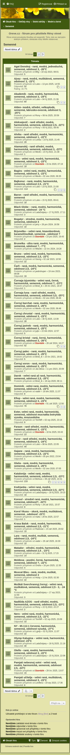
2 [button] (38, 54)
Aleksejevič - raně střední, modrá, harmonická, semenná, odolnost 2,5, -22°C (39, 123)
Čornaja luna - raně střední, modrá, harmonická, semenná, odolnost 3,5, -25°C (39, 294)
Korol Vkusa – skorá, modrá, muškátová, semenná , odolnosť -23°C (38, 513)
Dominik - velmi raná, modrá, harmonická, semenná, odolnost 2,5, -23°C (39, 387)
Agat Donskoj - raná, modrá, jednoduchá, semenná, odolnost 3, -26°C (38, 68)
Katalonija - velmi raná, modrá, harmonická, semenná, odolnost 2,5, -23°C (39, 475)
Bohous (38, 479)
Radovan (39, 529)
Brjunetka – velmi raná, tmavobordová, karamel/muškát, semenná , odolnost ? (37, 232)
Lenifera (39, 683)
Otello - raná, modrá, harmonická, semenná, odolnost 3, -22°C (34, 651)
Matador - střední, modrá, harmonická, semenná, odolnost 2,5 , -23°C (37, 549)
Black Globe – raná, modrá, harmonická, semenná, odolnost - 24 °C (38, 208)
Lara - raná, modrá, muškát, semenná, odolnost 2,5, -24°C (36, 537)
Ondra (38, 565)
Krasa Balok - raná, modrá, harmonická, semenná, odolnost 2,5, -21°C (37, 525)
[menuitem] (10, 4)
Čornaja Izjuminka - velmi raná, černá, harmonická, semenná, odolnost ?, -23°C (38, 282)
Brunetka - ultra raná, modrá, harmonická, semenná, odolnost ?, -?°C (39, 245)
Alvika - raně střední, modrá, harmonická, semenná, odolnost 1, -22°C (38, 136)
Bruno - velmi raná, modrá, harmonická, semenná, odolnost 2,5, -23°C (37, 255)
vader (37, 391)
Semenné (9, 44)
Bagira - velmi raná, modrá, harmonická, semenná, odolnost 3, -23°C (38, 172)
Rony (37, 115)
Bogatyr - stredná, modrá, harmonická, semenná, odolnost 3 (37, 220)
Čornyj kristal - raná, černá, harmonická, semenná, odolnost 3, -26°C (38, 339)
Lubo (37, 84)
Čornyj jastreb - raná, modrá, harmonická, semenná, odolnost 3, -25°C (39, 327)
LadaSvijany (41, 212)
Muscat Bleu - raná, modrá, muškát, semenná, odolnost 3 (35, 573)
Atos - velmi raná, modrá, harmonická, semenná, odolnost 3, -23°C (36, 160)
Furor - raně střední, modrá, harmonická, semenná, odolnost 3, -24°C (38, 440)
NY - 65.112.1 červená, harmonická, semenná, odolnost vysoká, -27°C (35, 627)
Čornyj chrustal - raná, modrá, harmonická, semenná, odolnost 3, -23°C (39, 315)
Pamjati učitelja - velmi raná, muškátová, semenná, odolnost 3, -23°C (38, 679)
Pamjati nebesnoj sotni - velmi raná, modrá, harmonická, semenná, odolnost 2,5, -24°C (37, 665)
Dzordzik (39, 164)
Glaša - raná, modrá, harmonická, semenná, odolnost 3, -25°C (34, 464)
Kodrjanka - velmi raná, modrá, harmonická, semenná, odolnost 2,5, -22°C (39, 488)
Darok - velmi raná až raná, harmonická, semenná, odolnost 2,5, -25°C (37, 377)
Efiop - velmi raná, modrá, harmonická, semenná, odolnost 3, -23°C (37, 399)
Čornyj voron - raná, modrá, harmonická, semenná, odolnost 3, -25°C (38, 365)
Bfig (37, 72)
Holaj (37, 577)
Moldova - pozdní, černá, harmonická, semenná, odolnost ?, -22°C (36, 561)
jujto (37, 331)
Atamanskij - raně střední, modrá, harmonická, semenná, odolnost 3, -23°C (38, 148)
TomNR (38, 420)
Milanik (38, 249)
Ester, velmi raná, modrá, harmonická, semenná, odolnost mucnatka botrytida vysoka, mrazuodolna (37, 414)
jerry (37, 224)
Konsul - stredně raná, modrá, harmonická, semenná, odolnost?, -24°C (39, 500)
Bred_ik (38, 286)
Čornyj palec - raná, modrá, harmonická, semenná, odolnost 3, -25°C (38, 353)
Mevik (38, 152)
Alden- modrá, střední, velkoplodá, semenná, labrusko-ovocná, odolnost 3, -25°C (37, 110)
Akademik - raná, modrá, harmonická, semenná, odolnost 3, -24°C (36, 95)
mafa (37, 517)
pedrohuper (40, 271)
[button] (43, 54)
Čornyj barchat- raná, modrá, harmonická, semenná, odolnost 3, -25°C (39, 304)
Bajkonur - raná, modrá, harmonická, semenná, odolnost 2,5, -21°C (36, 182)
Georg (38, 259)
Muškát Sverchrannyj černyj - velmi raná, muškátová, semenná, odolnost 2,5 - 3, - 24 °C (39, 587)
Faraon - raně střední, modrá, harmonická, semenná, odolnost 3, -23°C (39, 428)
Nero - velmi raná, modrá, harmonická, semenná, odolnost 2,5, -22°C (37, 615)
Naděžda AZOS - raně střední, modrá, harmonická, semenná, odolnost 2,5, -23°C (39, 603)
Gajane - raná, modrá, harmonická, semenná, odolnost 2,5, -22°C (34, 452)
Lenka (38, 140)
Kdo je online (12, 710)
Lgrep (38, 631)
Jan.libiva (39, 369)
